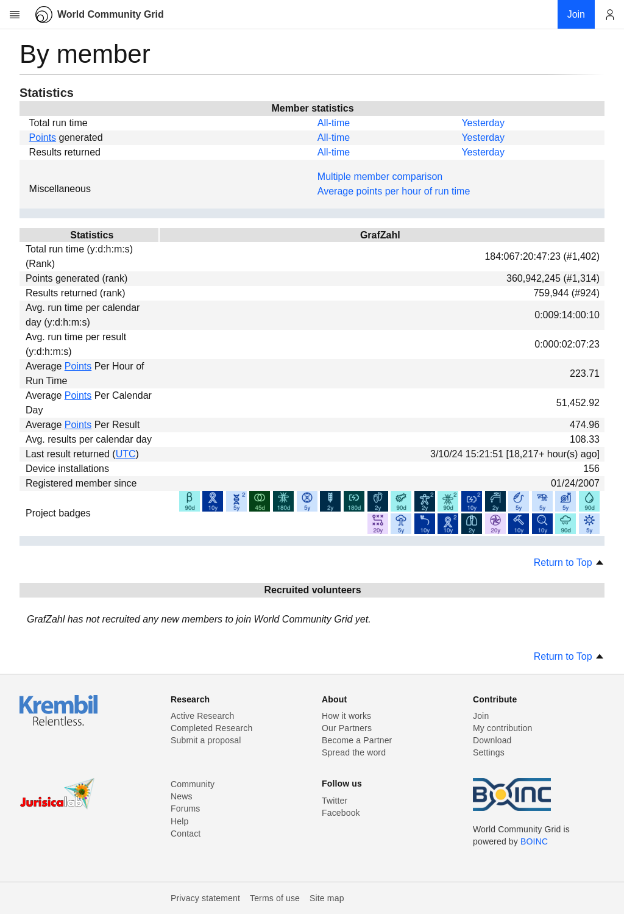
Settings (489, 752)
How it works (346, 716)
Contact (185, 833)
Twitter (334, 800)
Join (481, 716)
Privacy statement (205, 898)
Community (192, 784)
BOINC (534, 841)
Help (179, 821)
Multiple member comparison (379, 176)
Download (492, 740)
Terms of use (275, 898)
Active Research (202, 716)
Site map (327, 898)
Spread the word (354, 752)
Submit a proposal (206, 740)
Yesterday (483, 123)
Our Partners (347, 728)
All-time (333, 123)
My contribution (502, 728)
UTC (126, 454)
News (182, 796)
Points (42, 137)
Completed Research (211, 728)
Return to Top (569, 562)
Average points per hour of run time (393, 191)
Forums (185, 808)
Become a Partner (357, 740)
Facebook (341, 813)
